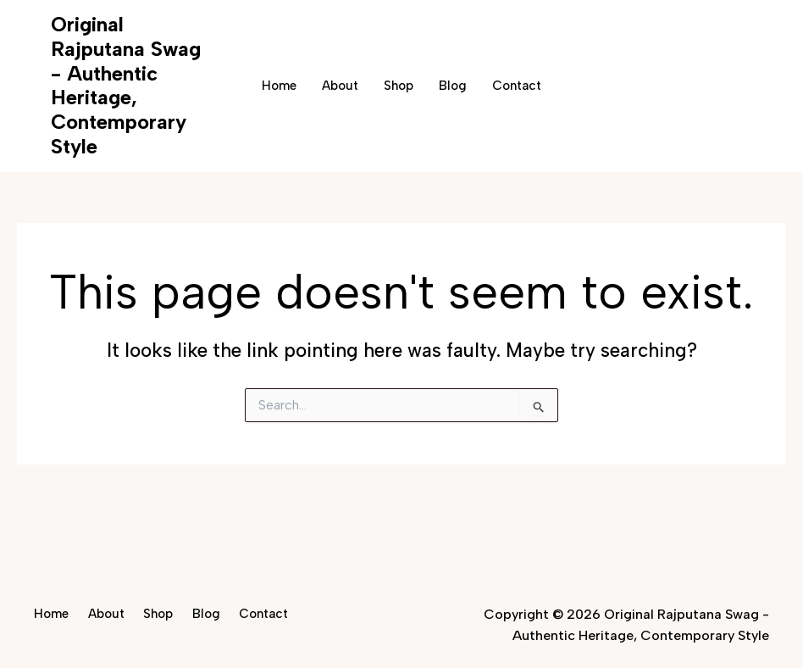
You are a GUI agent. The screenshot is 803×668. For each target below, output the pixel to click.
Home (279, 85)
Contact (516, 85)
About (340, 85)
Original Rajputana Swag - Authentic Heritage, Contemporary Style (126, 85)
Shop (398, 85)
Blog (453, 85)
